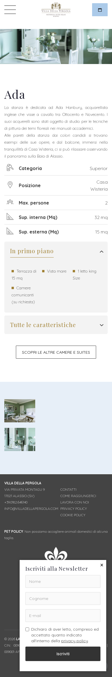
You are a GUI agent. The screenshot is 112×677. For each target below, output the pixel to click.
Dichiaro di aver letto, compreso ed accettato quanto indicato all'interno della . (62, 635)
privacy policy (74, 640)
